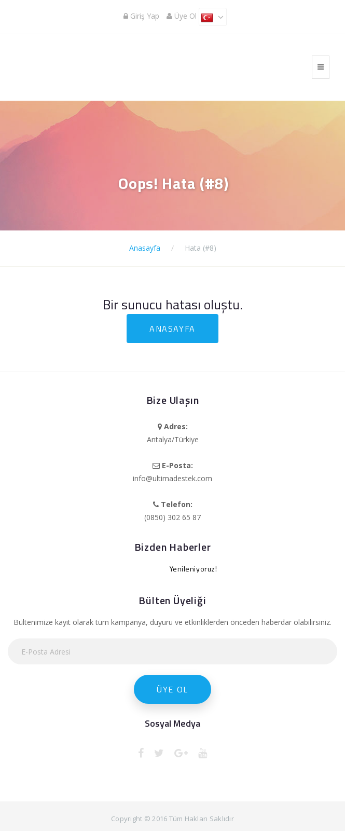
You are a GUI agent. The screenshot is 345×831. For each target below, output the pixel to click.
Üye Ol (182, 16)
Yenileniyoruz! (193, 568)
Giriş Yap (141, 16)
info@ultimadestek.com (172, 478)
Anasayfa (144, 248)
